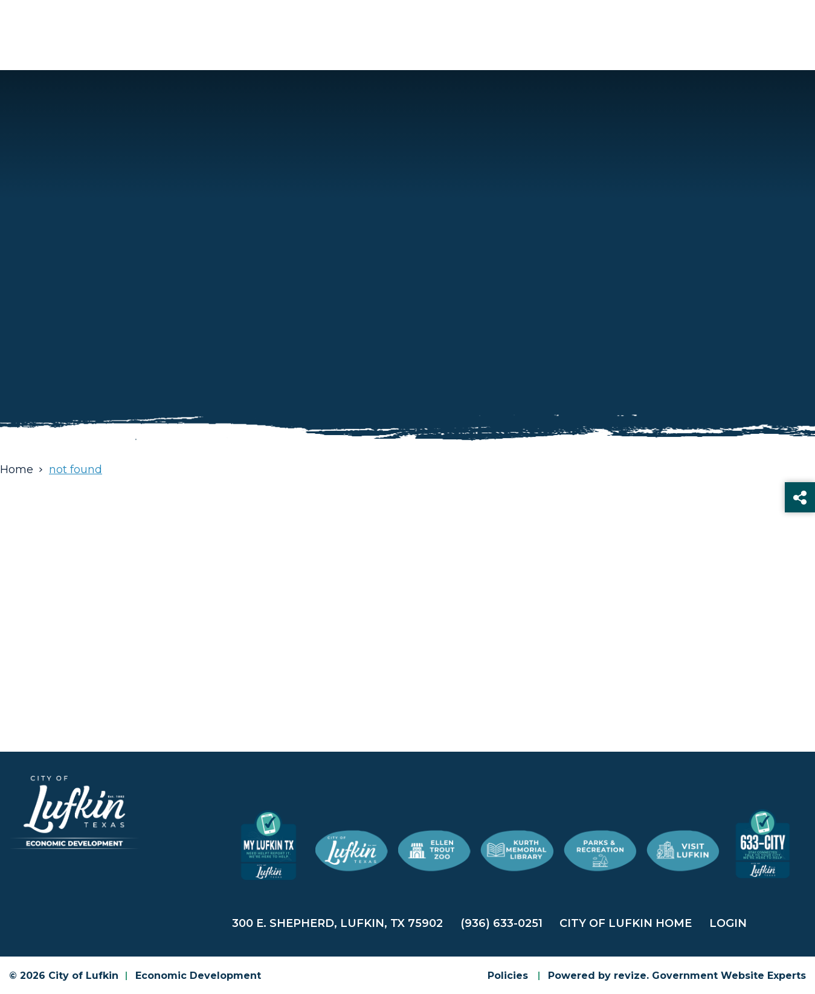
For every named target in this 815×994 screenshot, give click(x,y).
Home (16, 469)
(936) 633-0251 (501, 923)
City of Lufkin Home (625, 923)
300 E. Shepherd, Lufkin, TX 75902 (337, 923)
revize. (631, 975)
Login (728, 923)
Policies (508, 975)
